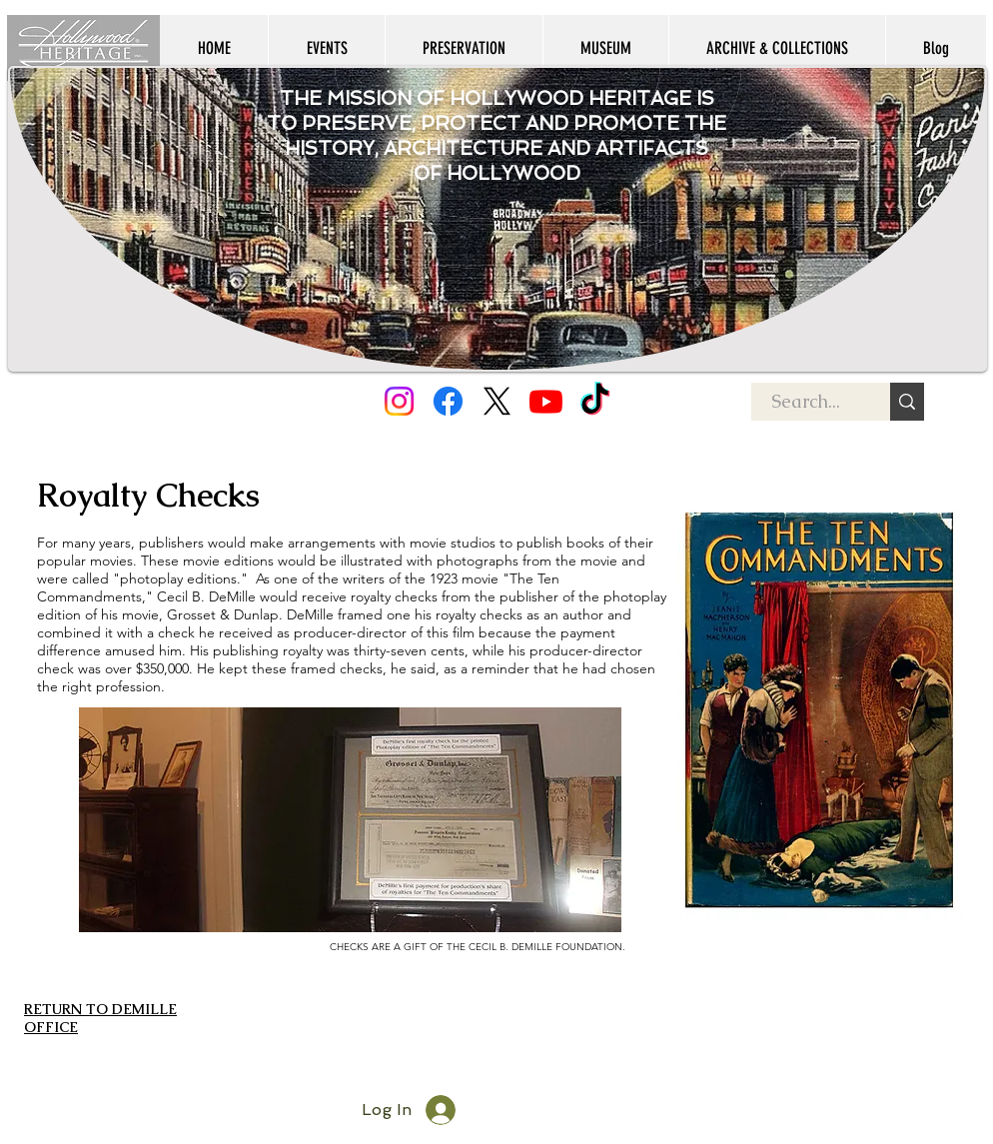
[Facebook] (448, 401)
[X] (497, 401)
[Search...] (805, 401)
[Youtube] (545, 401)
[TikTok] (594, 401)
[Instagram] (399, 401)
